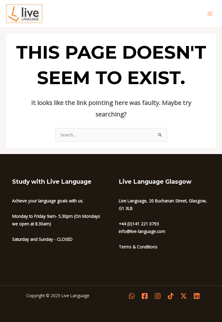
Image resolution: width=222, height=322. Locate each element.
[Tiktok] (170, 296)
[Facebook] (144, 296)
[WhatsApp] (131, 296)
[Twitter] (183, 296)
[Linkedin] (196, 296)
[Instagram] (157, 296)
